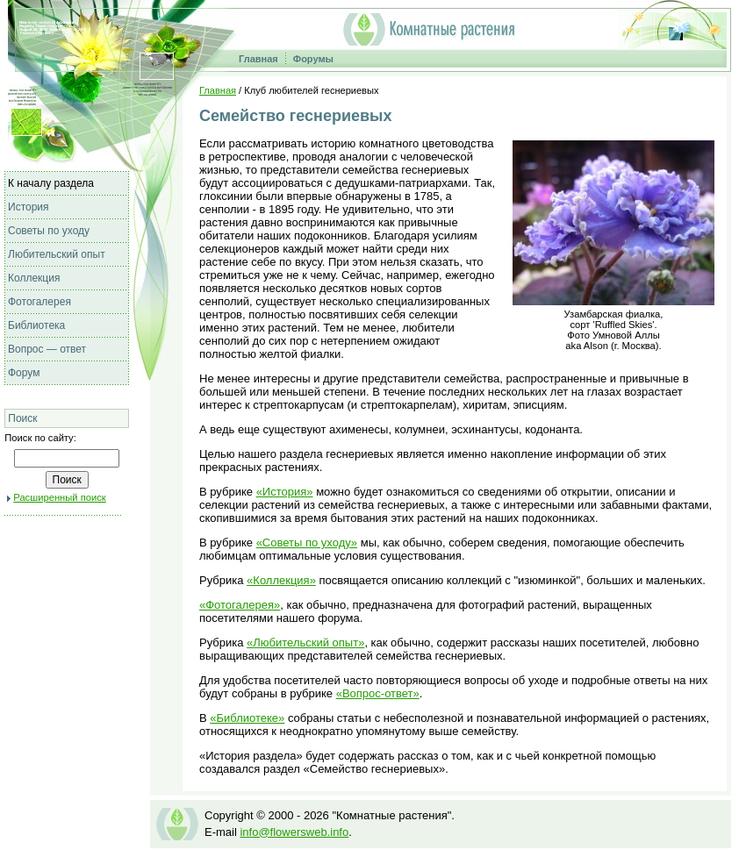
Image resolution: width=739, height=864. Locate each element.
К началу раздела (51, 183)
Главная (258, 59)
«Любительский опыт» (305, 642)
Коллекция (34, 278)
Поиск (22, 418)
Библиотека (36, 325)
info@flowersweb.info (294, 832)
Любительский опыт (56, 254)
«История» (284, 491)
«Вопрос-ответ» (378, 693)
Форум (23, 373)
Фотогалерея (39, 302)
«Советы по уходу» (306, 542)
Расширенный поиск (59, 497)
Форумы (313, 59)
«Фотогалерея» (239, 604)
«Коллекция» (281, 580)
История (28, 207)
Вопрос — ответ (47, 349)
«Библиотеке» (247, 718)
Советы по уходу (49, 231)
